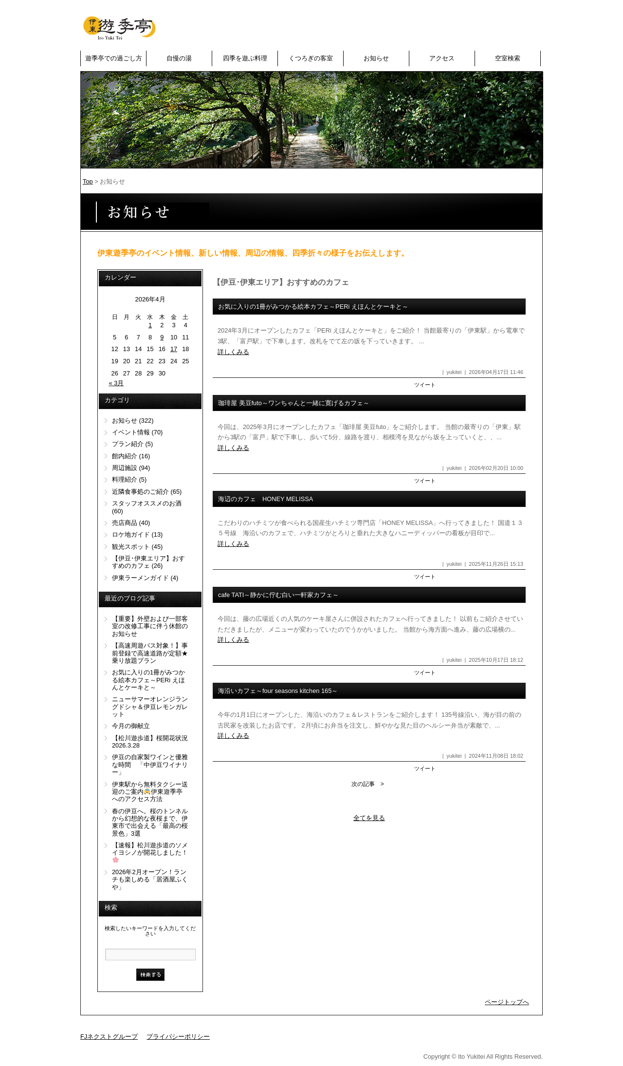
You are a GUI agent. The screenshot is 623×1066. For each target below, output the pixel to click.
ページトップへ (507, 1002)
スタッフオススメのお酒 (147, 503)
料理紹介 (124, 479)
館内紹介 (124, 456)
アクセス (442, 58)
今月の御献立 (131, 725)
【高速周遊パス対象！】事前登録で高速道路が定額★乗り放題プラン (150, 653)
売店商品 (124, 522)
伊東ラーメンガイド (140, 577)
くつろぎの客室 (311, 58)
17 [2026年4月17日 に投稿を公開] (173, 349)
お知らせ (376, 58)
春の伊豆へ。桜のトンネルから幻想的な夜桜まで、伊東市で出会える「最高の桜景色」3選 (150, 822)
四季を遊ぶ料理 (245, 58)
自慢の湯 (179, 58)
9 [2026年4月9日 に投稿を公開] (162, 337)
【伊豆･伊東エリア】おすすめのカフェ (148, 562)
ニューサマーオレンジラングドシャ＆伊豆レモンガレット (150, 706)
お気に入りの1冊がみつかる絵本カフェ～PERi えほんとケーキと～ (148, 680)
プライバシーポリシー (178, 1036)
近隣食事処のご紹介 (140, 491)
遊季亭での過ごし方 (113, 58)
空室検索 (507, 58)
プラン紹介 (128, 444)
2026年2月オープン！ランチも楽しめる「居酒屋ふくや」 (150, 879)
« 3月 (116, 383)
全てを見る (369, 818)
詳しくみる (233, 351)
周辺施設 (124, 467)
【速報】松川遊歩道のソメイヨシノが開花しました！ (150, 852)
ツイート (425, 385)
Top (88, 181)
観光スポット (131, 546)
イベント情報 (131, 432)
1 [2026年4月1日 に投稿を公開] (150, 325)
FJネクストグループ (109, 1036)
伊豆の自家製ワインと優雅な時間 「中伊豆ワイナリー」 (150, 764)
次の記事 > (367, 784)
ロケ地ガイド (131, 534)
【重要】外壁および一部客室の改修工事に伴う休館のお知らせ (150, 626)
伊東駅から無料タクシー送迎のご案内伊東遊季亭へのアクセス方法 (150, 792)
